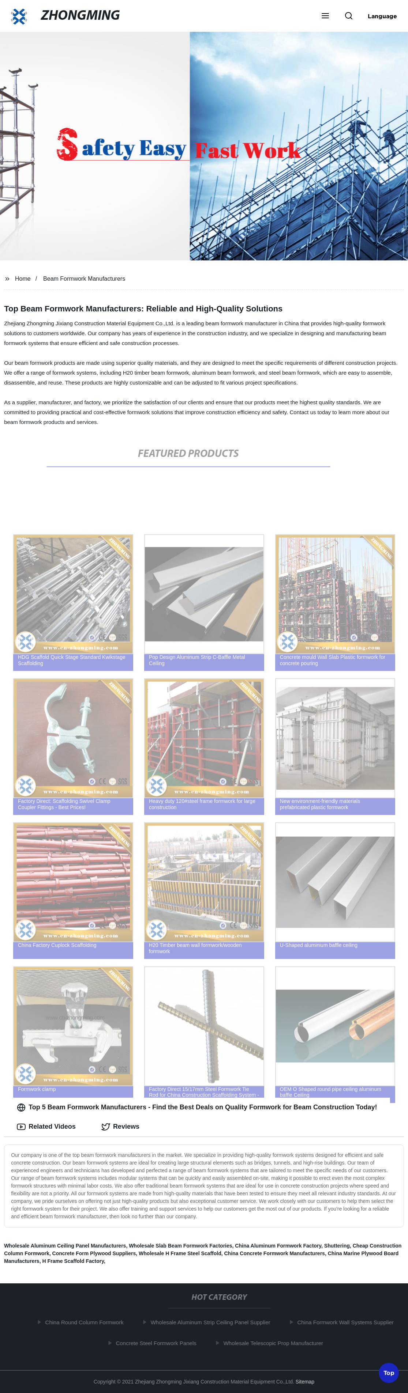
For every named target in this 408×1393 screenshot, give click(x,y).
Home (23, 279)
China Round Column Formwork (88, 1322)
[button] (325, 16)
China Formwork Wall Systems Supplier (349, 1322)
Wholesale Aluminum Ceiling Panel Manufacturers (65, 1246)
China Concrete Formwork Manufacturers (274, 1253)
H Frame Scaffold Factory (73, 1261)
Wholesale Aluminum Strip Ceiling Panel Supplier (214, 1322)
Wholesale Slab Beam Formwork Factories (180, 1246)
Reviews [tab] (120, 1127)
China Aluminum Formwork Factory (278, 1246)
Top (388, 1373)
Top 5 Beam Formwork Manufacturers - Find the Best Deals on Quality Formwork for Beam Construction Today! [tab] (197, 1107)
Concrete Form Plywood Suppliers (94, 1253)
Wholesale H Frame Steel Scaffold (180, 1253)
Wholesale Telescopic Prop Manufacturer (277, 1343)
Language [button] (382, 16)
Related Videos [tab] (46, 1127)
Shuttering (337, 1246)
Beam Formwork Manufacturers (84, 279)
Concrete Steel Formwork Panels (160, 1343)
